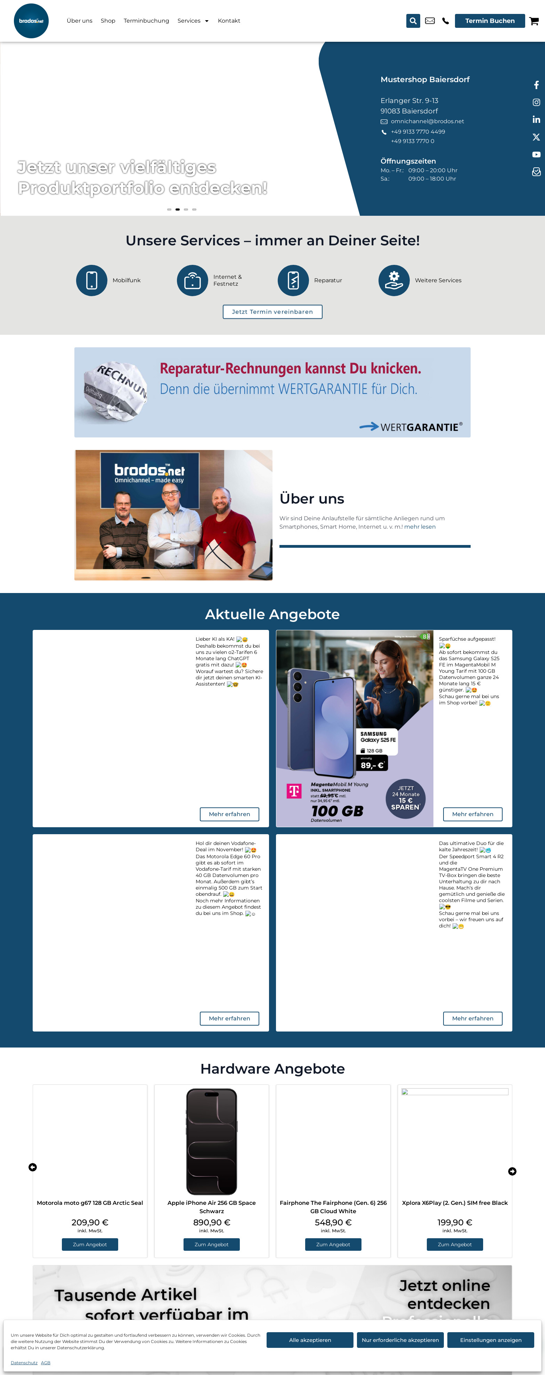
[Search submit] (413, 21)
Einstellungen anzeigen (491, 1340)
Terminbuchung (146, 20)
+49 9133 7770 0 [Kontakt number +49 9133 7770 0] (412, 141)
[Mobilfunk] (121, 280)
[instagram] (536, 102)
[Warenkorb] (534, 21)
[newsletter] (536, 172)
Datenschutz (24, 1362)
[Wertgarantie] (272, 392)
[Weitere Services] (424, 280)
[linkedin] (536, 120)
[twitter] (536, 137)
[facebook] (536, 85)
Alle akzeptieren (310, 1340)
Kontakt (229, 20)
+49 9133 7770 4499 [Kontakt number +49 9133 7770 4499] (445, 21)
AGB (45, 1362)
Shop (108, 20)
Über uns (79, 20)
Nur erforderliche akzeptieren (400, 1340)
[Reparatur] (323, 280)
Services (194, 20)
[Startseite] (31, 20)
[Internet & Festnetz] (222, 280)
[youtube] (536, 155)
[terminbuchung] (272, 311)
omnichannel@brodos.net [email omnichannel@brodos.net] (430, 21)
